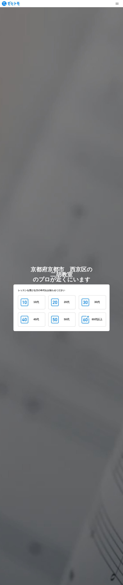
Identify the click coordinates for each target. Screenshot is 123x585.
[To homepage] (11, 3)
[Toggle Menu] (117, 4)
